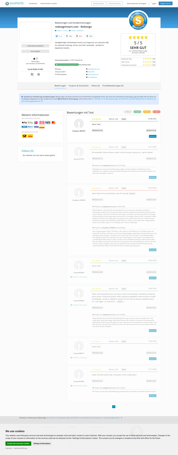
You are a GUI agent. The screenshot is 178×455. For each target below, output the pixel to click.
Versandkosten (92, 77)
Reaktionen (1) (98, 158)
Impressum (8, 448)
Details (124, 119)
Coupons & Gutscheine (79, 85)
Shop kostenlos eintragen (136, 3)
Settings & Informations (42, 443)
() (151, 130)
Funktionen (33, 3)
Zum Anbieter (35, 51)
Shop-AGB (91, 72)
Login (154, 3)
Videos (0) (95, 85)
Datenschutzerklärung (20, 448)
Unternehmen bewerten (35, 46)
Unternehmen (115, 3)
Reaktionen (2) (98, 199)
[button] (59, 36)
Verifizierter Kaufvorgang (79, 277)
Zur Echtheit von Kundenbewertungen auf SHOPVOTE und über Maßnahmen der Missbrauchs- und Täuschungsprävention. (84, 418)
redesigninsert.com (94, 69)
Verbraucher (98, 3)
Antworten (153, 136)
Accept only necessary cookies (18, 443)
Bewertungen (60, 85)
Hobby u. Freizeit (61, 30)
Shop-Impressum (93, 74)
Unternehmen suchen (48, 3)
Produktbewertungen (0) (112, 85)
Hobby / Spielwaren (76, 30)
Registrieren (165, 3)
